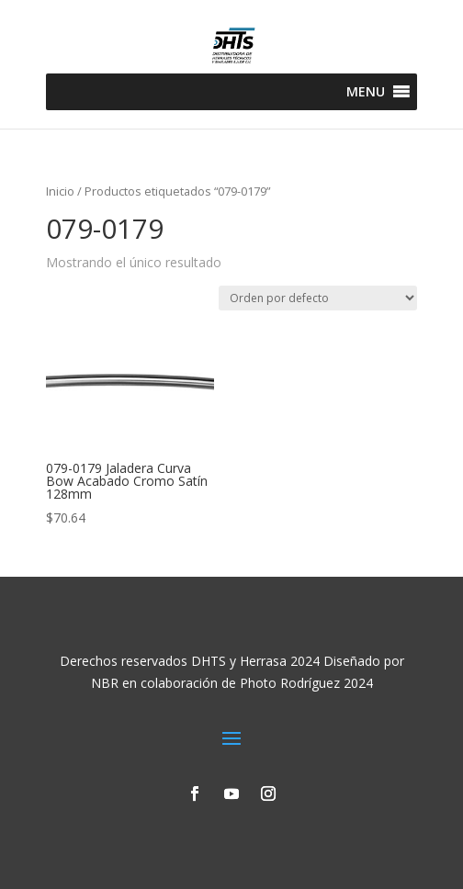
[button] (365, 91)
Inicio (60, 191)
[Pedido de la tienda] (318, 298)
